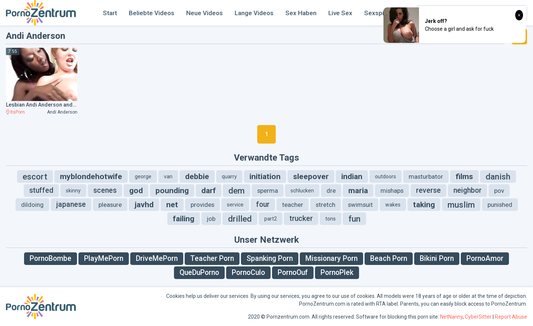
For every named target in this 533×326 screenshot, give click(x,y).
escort (35, 176)
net (172, 204)
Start (110, 13)
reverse (428, 190)
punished (499, 204)
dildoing (32, 204)
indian (351, 176)
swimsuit (360, 204)
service (235, 205)
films (464, 176)
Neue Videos (204, 13)
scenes (105, 190)
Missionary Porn (331, 258)
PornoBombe (50, 258)
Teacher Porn (212, 258)
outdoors (385, 176)
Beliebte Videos (151, 13)
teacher (292, 204)
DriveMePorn (157, 258)
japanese (71, 204)
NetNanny (451, 317)
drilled (240, 219)
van (168, 176)
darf (208, 190)
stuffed (41, 190)
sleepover (311, 176)
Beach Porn (388, 258)
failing (183, 218)
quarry (229, 176)
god (136, 190)
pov (499, 190)
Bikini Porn (437, 258)
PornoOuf (293, 272)
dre (331, 190)
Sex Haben (300, 13)
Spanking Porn (270, 258)
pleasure (110, 204)
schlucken (302, 191)
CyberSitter (478, 317)
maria (358, 190)
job (211, 218)
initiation (265, 176)
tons (330, 219)
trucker (301, 218)
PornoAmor (484, 258)
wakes (392, 205)
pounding (172, 190)
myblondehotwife (91, 176)
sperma (267, 190)
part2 (270, 219)
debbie (197, 176)
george (143, 176)
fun (354, 219)
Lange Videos (254, 13)
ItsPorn (17, 112)
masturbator (426, 176)
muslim (461, 204)
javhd (144, 204)
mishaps (392, 190)
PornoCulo (248, 272)
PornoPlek (337, 272)
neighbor (467, 190)
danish (498, 176)
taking (424, 204)
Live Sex (340, 13)
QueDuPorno (199, 272)
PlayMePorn (103, 258)
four (262, 204)
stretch (325, 204)
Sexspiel (376, 13)
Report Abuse (511, 317)
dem (236, 190)
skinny (73, 191)
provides (202, 204)
